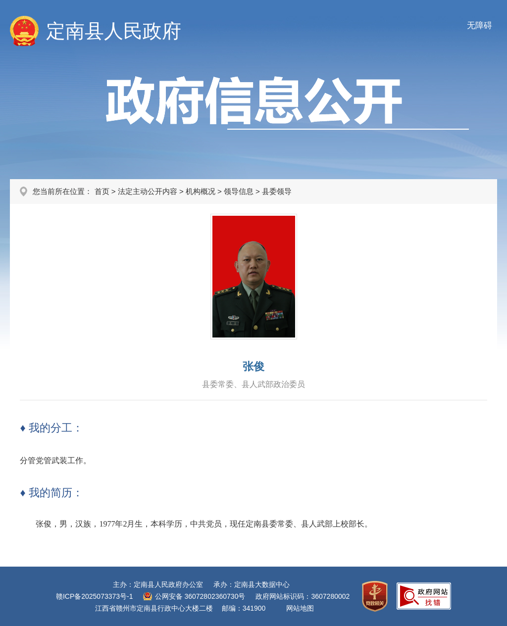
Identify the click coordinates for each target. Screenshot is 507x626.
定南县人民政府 (113, 31)
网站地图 (300, 608)
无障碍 (479, 25)
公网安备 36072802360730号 (200, 596)
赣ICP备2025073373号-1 (94, 596)
